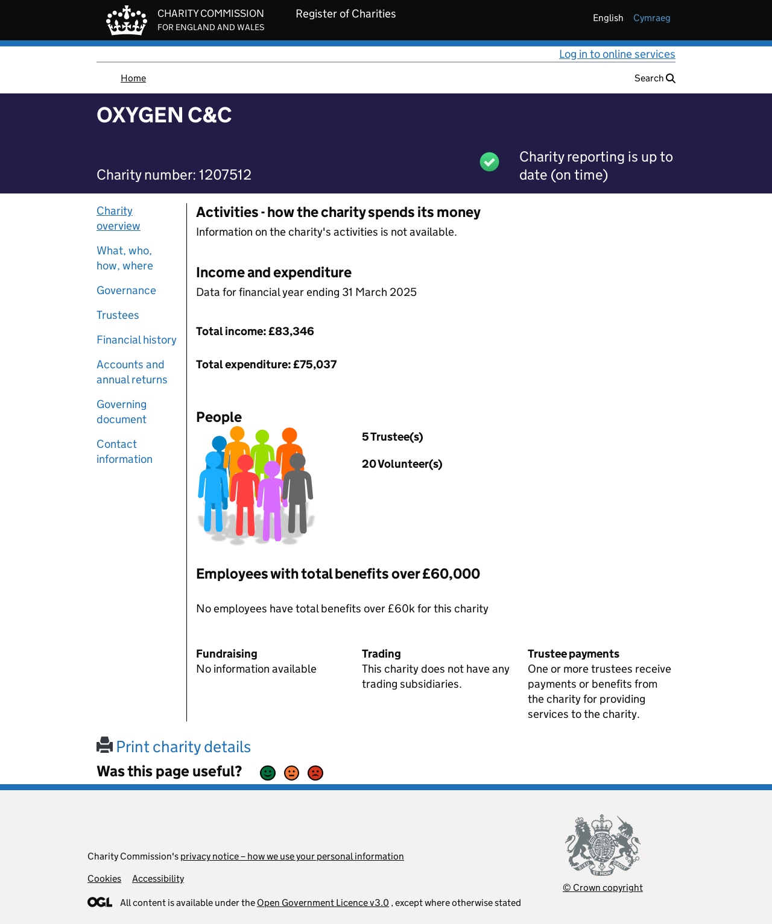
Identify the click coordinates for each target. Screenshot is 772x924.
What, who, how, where (124, 258)
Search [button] (655, 78)
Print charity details (173, 746)
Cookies (104, 878)
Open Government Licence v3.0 (323, 902)
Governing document (121, 411)
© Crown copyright (603, 887)
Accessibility (158, 878)
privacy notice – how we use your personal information (292, 856)
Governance (126, 290)
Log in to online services (617, 54)
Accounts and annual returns (132, 371)
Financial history (136, 340)
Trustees (117, 315)
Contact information (124, 451)
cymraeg (652, 18)
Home (133, 78)
